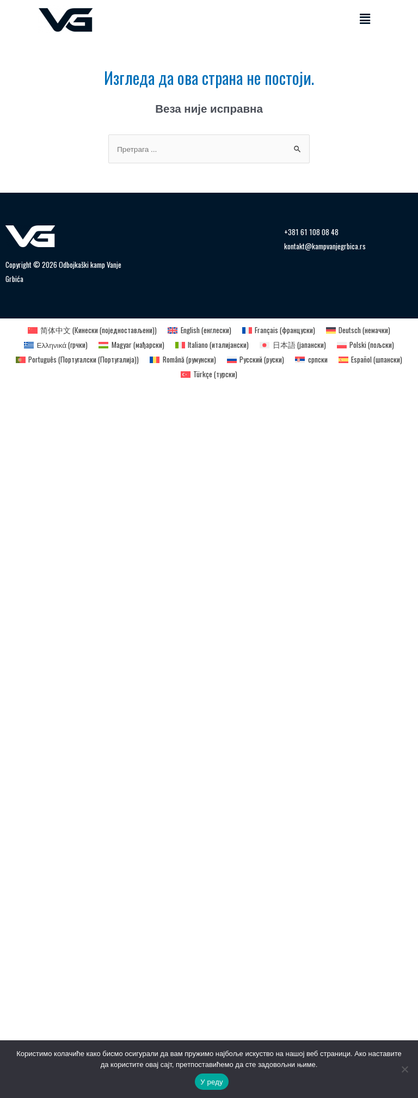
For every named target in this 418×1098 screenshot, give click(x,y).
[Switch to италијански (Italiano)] (212, 345)
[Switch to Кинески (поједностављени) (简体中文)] (92, 330)
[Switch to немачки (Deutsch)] (358, 330)
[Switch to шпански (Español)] (370, 360)
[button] (365, 19)
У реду (211, 1082)
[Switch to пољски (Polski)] (365, 345)
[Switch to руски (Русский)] (256, 360)
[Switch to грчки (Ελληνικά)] (56, 345)
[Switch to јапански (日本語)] (292, 345)
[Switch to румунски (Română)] (182, 360)
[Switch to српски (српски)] (311, 360)
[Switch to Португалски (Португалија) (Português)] (77, 360)
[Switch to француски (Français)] (279, 330)
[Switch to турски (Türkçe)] (209, 374)
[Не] (404, 1069)
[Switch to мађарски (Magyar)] (131, 345)
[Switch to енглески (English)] (199, 330)
